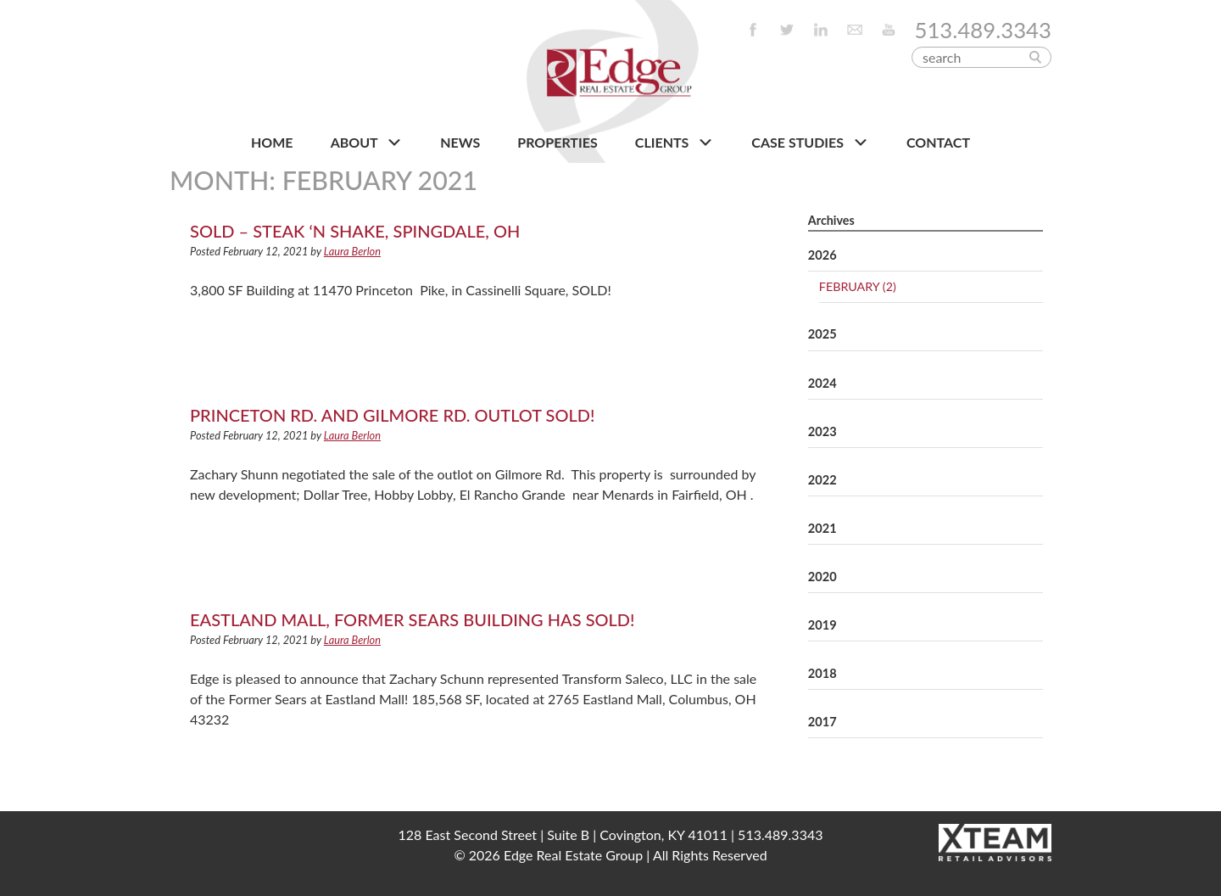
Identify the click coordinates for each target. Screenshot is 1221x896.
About (367, 142)
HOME (272, 142)
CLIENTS (674, 142)
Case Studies (810, 142)
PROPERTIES (557, 142)
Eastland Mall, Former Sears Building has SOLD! (412, 619)
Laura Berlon (352, 251)
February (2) (857, 286)
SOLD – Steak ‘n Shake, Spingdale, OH (355, 231)
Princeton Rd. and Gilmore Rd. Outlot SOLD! (392, 415)
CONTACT (938, 142)
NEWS (460, 142)
